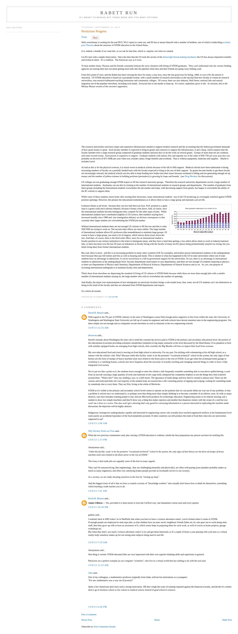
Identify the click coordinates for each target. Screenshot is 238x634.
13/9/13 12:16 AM (98, 328)
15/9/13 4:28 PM (97, 607)
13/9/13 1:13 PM (97, 439)
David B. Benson (96, 313)
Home (157, 620)
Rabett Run (119, 12)
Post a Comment (88, 614)
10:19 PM (113, 297)
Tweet (84, 37)
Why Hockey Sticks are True (101, 431)
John (90, 573)
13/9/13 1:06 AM (97, 423)
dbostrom (92, 335)
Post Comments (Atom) (104, 626)
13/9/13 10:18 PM (98, 507)
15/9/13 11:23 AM (98, 565)
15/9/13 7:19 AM (97, 542)
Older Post (227, 620)
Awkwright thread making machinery (180, 57)
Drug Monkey (191, 176)
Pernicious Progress (94, 31)
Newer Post (86, 620)
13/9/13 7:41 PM (97, 491)
